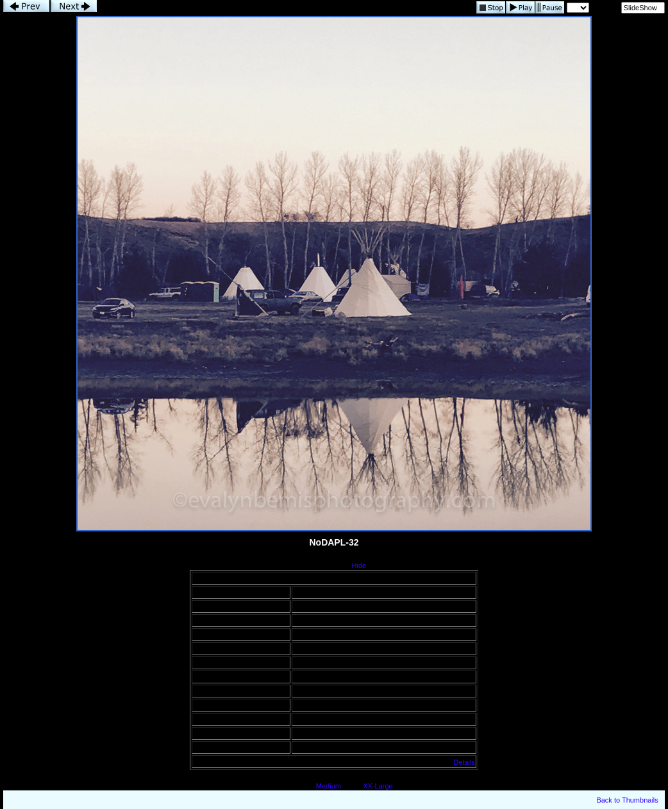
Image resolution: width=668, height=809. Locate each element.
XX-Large (377, 786)
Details (464, 762)
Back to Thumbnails (627, 800)
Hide (359, 565)
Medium (328, 786)
